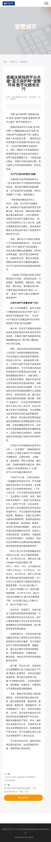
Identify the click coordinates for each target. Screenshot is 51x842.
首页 (5, 62)
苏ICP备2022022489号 (24, 837)
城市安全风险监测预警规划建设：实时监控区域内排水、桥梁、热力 (20, 790)
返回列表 (23, 798)
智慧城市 (24, 62)
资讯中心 (13, 62)
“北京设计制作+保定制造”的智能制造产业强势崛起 (19, 778)
